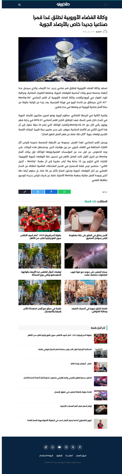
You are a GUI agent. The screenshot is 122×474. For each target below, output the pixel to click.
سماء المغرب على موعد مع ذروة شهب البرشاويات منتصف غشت (87, 273)
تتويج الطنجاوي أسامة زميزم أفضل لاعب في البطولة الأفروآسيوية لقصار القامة (57, 420)
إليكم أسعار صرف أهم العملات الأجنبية (74, 406)
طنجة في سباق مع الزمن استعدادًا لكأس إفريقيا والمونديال (40, 310)
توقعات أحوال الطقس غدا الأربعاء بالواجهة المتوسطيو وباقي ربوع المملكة (39, 273)
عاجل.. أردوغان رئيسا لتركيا (79, 363)
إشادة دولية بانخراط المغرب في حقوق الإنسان (71, 392)
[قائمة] (103, 5)
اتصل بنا (67, 455)
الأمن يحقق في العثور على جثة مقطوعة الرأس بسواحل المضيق (86, 237)
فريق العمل (79, 455)
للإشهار (57, 455)
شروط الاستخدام (44, 455)
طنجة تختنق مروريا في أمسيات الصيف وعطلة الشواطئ (87, 310)
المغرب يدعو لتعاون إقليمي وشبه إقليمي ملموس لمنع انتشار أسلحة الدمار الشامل (56, 377)
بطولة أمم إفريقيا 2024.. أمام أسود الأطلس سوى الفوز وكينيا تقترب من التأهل (38, 237)
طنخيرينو (97, 32)
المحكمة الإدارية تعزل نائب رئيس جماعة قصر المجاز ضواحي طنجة (63, 349)
